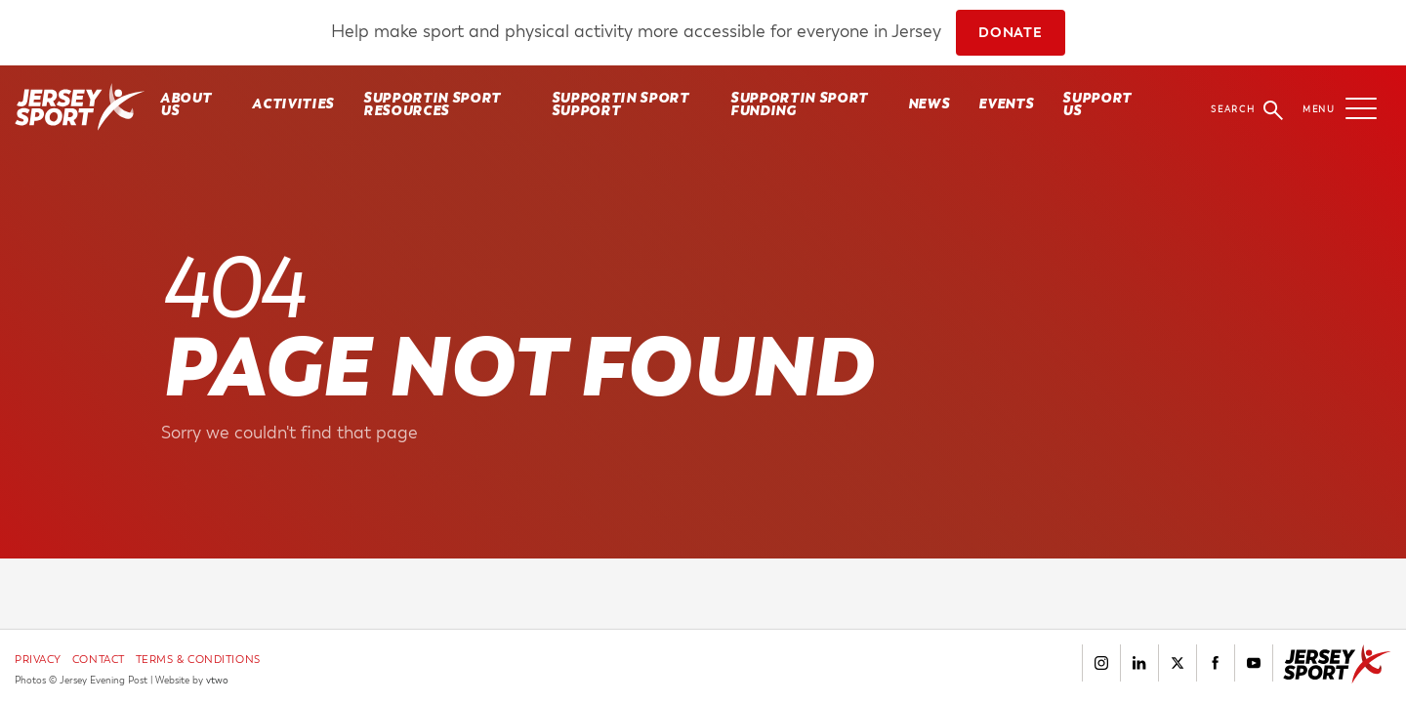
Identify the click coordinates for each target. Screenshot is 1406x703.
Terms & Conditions (198, 659)
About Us (185, 104)
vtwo (217, 680)
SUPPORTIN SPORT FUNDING (799, 104)
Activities (293, 103)
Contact (98, 659)
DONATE (1010, 32)
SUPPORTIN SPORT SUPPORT (620, 104)
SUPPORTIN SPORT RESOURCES (432, 104)
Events (1005, 103)
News (929, 103)
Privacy (38, 659)
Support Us (1097, 104)
